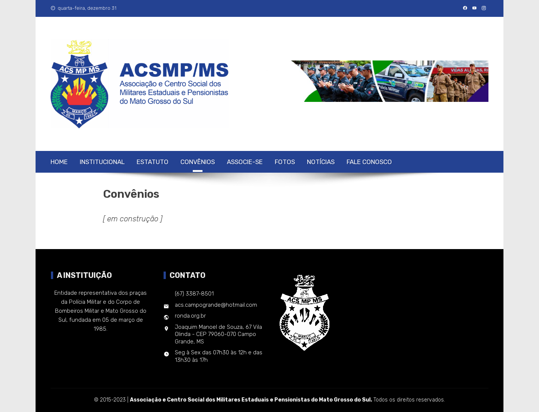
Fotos (285, 162)
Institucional (102, 162)
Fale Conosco (369, 162)
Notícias (321, 162)
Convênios (197, 162)
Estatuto (152, 162)
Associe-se (245, 162)
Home (59, 162)
